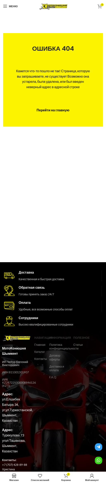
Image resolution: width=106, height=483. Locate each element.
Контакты (39, 358)
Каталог (39, 351)
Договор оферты (54, 357)
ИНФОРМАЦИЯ (59, 337)
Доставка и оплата (56, 368)
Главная (39, 344)
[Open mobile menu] (10, 6)
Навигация (39, 337)
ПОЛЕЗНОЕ (78, 337)
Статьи (78, 344)
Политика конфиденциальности (59, 346)
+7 (4, 464)
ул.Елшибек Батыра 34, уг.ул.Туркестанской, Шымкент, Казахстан (17, 409)
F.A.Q (52, 377)
